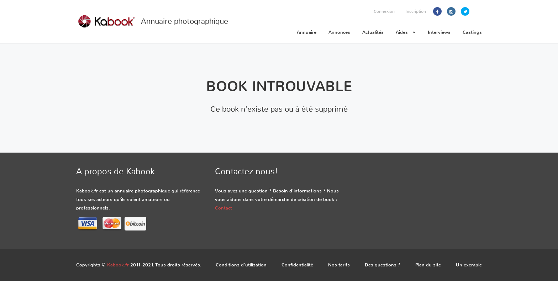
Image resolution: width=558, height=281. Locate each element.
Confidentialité (297, 265)
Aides (406, 32)
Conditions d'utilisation (241, 265)
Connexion (384, 11)
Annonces (339, 32)
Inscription (415, 11)
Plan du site (428, 265)
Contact (223, 208)
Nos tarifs (339, 265)
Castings (472, 32)
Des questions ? (382, 265)
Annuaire (306, 32)
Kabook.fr (118, 265)
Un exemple (469, 265)
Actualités (373, 32)
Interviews (439, 32)
